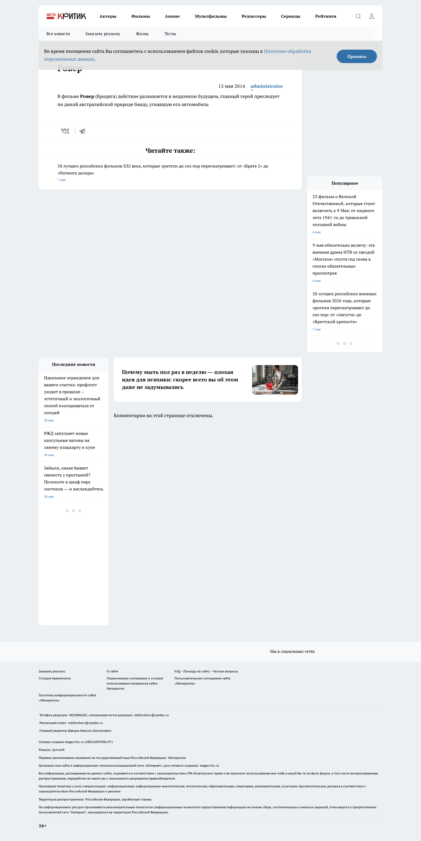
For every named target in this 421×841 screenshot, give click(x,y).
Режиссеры (254, 16)
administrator (267, 86)
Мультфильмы (211, 16)
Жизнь (142, 33)
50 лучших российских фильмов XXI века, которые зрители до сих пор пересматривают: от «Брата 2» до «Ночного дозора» (170, 173)
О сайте (112, 671)
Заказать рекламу (102, 33)
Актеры (107, 16)
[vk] (65, 131)
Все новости (58, 33)
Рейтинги (325, 16)
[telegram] (84, 131)
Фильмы (140, 16)
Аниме (172, 16)
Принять (356, 56)
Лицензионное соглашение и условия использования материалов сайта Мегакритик (135, 683)
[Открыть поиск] (358, 16)
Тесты (170, 33)
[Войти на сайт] (371, 16)
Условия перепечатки (55, 678)
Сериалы (290, 16)
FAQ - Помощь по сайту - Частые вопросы (206, 671)
